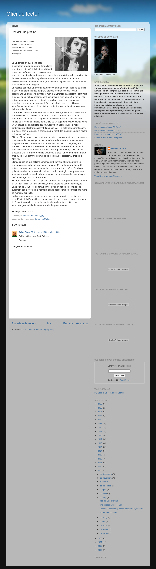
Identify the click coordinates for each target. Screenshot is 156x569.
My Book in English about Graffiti (109, 393)
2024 (100, 412)
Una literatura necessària (110, 505)
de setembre (106, 486)
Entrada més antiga (75, 323)
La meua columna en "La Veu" (108, 134)
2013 (100, 455)
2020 (100, 427)
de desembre (106, 474)
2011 (100, 463)
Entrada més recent (24, 323)
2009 (100, 470)
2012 (100, 459)
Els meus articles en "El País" (107, 127)
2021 (100, 423)
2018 (100, 435)
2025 (100, 408)
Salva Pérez (24, 232)
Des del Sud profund (108, 501)
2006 (100, 546)
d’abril (103, 521)
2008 (100, 538)
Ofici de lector (22, 14)
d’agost (103, 490)
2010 (100, 466)
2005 (100, 550)
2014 (100, 451)
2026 (100, 404)
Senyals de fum (118, 148)
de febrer (104, 529)
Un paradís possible (108, 512)
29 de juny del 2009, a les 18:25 (45, 232)
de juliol (103, 493)
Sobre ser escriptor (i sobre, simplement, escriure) (121, 509)
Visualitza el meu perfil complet (108, 176)
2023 (100, 415)
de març (104, 525)
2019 (100, 431)
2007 (100, 542)
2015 (100, 447)
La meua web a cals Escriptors (108, 138)
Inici (49, 323)
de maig (104, 517)
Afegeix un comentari (23, 246)
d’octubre (104, 482)
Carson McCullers (42, 219)
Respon (22, 240)
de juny (103, 497)
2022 (100, 420)
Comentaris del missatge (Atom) (39, 329)
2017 (100, 439)
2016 (100, 443)
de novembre (106, 478)
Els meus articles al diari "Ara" (107, 130)
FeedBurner (125, 380)
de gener (104, 533)
